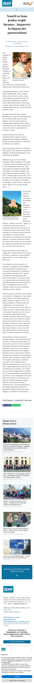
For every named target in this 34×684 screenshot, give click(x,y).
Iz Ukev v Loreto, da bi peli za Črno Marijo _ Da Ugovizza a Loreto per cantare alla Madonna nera (14, 503)
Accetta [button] (17, 676)
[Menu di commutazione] (17, 9)
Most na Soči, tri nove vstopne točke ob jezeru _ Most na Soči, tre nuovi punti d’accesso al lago (16, 530)
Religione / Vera (23, 46)
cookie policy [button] (7, 662)
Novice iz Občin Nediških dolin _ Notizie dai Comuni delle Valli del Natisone (16, 557)
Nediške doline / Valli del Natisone (18, 41)
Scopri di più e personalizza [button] (17, 680)
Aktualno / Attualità (12, 46)
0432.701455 (7, 610)
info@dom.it (17, 612)
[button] (7, 405)
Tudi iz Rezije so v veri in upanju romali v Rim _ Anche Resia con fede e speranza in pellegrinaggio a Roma (16, 475)
